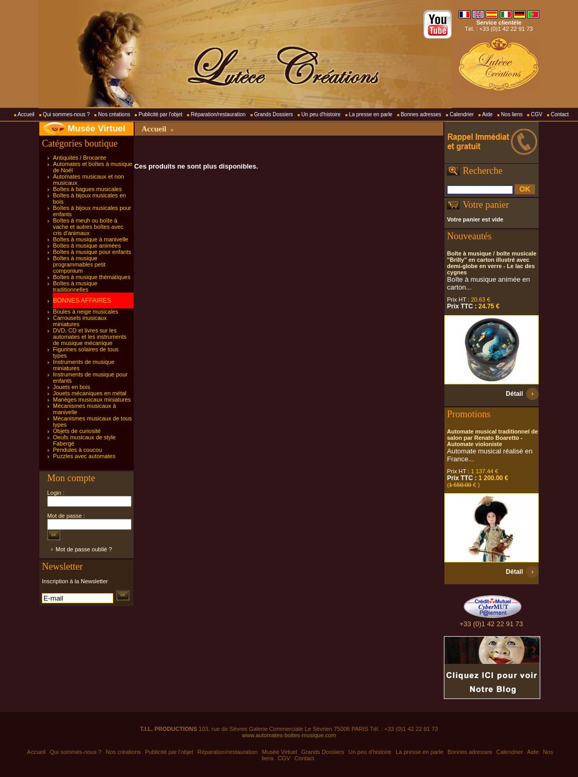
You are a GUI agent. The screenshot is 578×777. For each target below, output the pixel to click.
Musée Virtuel (96, 129)
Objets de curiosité (77, 431)
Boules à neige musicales (85, 311)
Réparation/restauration (218, 114)
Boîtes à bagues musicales (87, 189)
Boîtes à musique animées (87, 245)
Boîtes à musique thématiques (91, 277)
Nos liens (511, 114)
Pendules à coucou (77, 450)
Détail (514, 393)
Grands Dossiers (273, 114)
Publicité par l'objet (160, 114)
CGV (536, 114)
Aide (487, 114)
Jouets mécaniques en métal (89, 393)
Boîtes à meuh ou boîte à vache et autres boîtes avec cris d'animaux (88, 226)
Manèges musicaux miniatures (92, 399)
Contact (560, 114)
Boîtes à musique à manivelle (90, 239)
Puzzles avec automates (84, 456)
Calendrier (462, 114)
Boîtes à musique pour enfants (92, 252)
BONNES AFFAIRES (82, 300)
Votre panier (486, 204)
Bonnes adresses (421, 114)
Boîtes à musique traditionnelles (75, 286)
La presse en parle (370, 114)
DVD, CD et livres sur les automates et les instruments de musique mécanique (90, 336)
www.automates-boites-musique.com (289, 735)
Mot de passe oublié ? (84, 549)
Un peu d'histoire (321, 114)
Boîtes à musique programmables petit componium (79, 264)
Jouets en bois (71, 387)
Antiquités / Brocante (79, 157)
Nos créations (114, 114)
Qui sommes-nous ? (66, 114)
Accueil (26, 114)
